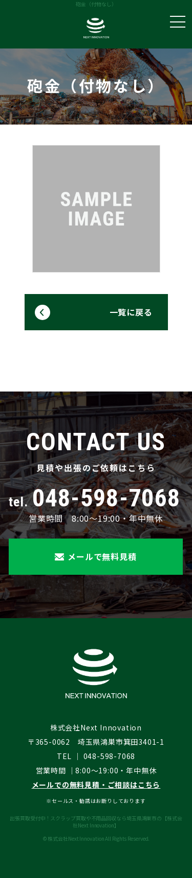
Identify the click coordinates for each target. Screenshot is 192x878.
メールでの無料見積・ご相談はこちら (96, 784)
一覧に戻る (131, 312)
